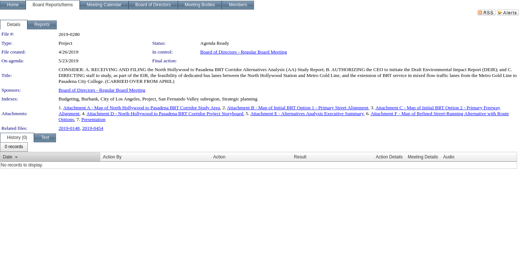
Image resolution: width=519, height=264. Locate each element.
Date (7, 157)
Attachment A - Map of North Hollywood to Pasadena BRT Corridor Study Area (141, 107)
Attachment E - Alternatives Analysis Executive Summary (306, 113)
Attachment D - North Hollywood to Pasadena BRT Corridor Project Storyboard (164, 113)
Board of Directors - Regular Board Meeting (243, 52)
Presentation (93, 119)
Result (300, 157)
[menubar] (14, 147)
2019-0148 (69, 128)
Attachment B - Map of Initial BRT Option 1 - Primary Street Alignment (297, 107)
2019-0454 (92, 128)
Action (219, 157)
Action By (112, 157)
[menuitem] (13, 147)
